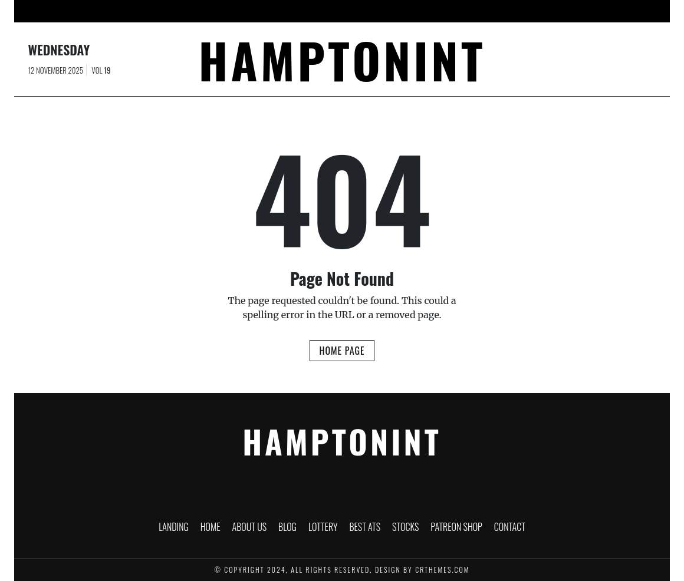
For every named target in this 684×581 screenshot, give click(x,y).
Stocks (430, 11)
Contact (548, 11)
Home (202, 11)
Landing (159, 11)
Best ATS (383, 11)
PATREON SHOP (488, 11)
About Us (248, 11)
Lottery (335, 11)
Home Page (341, 351)
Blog (293, 11)
